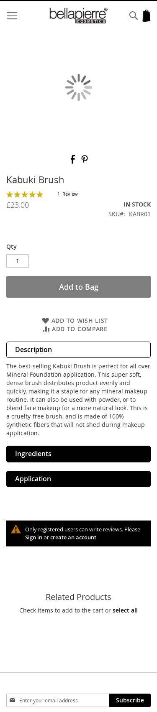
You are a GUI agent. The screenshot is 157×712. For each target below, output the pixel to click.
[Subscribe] (130, 700)
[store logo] (78, 16)
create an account (73, 537)
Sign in (33, 537)
